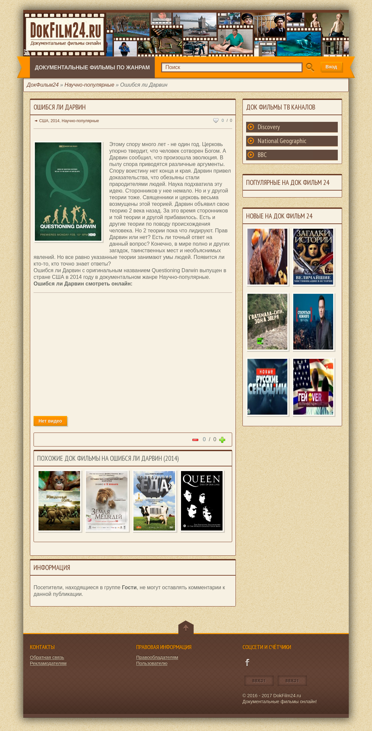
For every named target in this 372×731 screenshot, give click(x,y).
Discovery (269, 126)
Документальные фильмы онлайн (65, 32)
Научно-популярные (80, 121)
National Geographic (282, 140)
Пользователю (151, 663)
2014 (54, 121)
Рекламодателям (48, 663)
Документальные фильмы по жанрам (92, 67)
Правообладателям (157, 657)
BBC (262, 154)
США (43, 121)
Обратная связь (47, 657)
